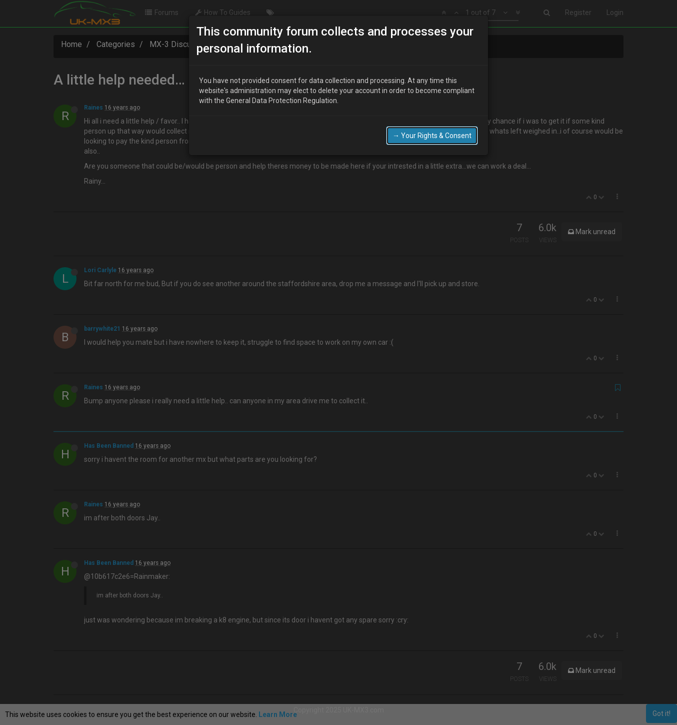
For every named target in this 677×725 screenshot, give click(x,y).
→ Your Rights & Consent (432, 134)
